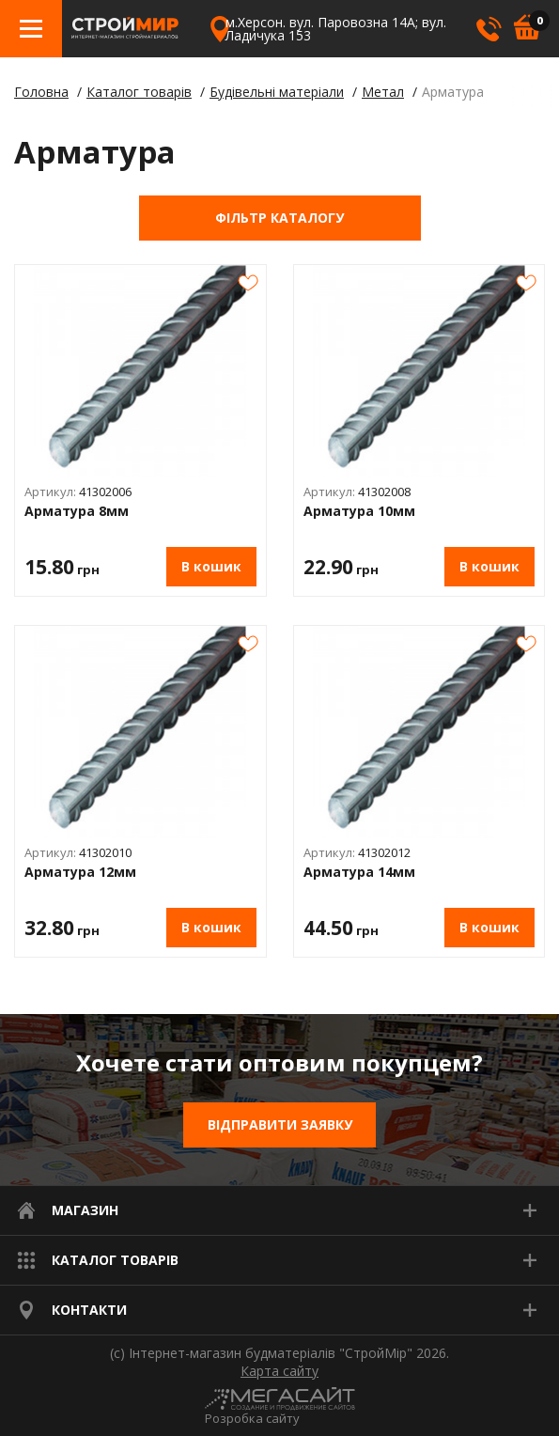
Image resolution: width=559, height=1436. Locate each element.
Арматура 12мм (80, 873)
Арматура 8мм (76, 512)
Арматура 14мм (359, 873)
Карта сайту (279, 1371)
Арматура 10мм (359, 512)
